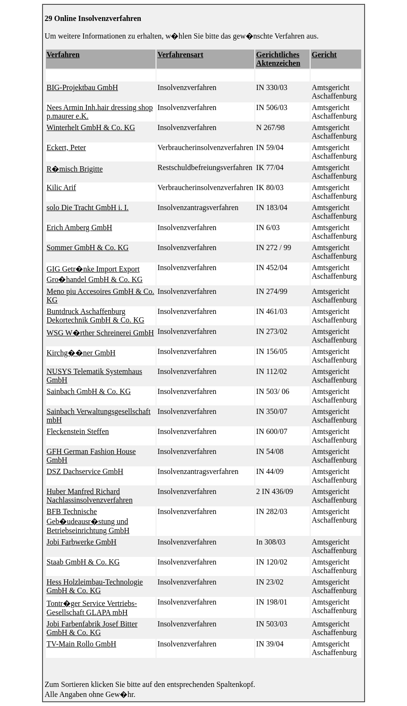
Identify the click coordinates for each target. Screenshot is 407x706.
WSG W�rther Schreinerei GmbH (100, 333)
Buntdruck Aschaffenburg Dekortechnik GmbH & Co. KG (96, 315)
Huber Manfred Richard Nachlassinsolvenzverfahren (90, 495)
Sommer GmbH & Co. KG (88, 247)
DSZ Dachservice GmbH (85, 471)
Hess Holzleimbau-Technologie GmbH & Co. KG (95, 586)
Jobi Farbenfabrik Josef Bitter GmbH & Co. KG (92, 628)
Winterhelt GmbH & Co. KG (91, 127)
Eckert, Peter (66, 147)
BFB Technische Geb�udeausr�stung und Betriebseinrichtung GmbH (88, 521)
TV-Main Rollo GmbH (81, 644)
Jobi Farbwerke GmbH (82, 542)
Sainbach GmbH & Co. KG (89, 391)
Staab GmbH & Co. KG (83, 562)
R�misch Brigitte (75, 169)
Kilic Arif (61, 187)
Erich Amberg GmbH (79, 227)
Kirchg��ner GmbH (81, 353)
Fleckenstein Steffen (78, 431)
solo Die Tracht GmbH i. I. (88, 207)
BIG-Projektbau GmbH (82, 87)
